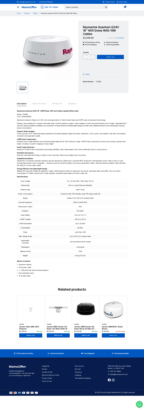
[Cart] (124, 8)
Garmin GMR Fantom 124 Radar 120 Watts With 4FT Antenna (57, 334)
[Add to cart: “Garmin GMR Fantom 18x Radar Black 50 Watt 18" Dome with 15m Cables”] (85, 341)
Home (19, 19)
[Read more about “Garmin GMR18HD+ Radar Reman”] (113, 341)
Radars (35, 19)
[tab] (22, 109)
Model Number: (88, 87)
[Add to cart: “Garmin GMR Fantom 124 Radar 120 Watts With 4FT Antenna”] (58, 341)
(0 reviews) (120, 43)
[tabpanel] (72, 199)
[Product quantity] (89, 63)
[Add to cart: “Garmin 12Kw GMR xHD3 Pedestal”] (30, 341)
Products (27, 19)
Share (87, 80)
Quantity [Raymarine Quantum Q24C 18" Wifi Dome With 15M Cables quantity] (86, 58)
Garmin (21, 330)
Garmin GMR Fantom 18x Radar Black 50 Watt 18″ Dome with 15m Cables (84, 334)
